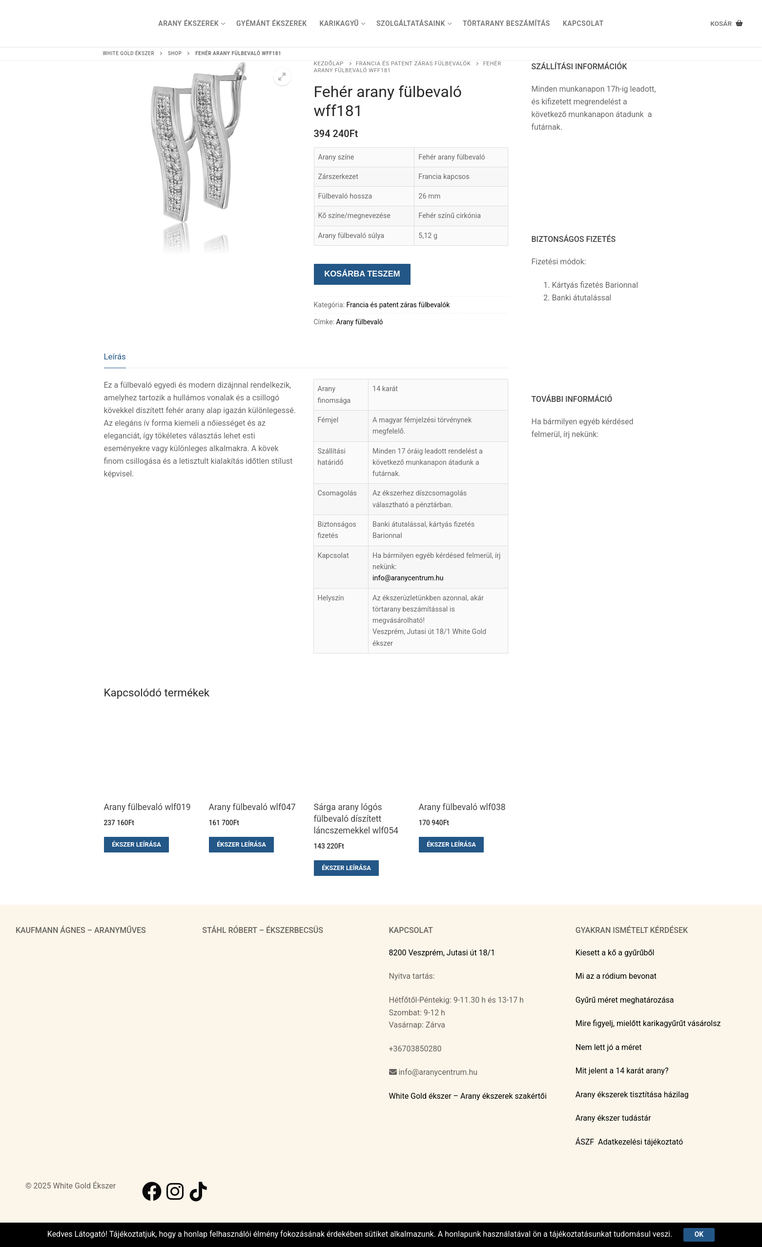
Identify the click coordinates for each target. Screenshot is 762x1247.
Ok (699, 1234)
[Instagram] (175, 1191)
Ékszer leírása (136, 844)
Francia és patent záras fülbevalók (413, 63)
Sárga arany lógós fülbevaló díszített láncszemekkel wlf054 (356, 818)
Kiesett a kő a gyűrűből (615, 952)
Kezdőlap (329, 63)
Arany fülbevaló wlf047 (252, 807)
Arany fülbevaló (359, 322)
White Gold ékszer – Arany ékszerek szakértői (468, 1096)
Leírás (115, 356)
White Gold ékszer (128, 53)
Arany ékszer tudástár (613, 1118)
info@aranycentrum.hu (407, 578)
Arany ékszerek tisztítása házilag (632, 1094)
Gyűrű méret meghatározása (625, 1000)
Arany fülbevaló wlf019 (147, 807)
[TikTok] (198, 1191)
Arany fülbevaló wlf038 (462, 807)
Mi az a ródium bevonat (616, 976)
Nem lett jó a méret (609, 1047)
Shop (175, 53)
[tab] (115, 357)
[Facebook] (152, 1191)
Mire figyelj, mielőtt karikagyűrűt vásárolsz (648, 1023)
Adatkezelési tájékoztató (640, 1142)
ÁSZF (585, 1142)
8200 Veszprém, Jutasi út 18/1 (442, 952)
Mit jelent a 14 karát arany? (622, 1070)
